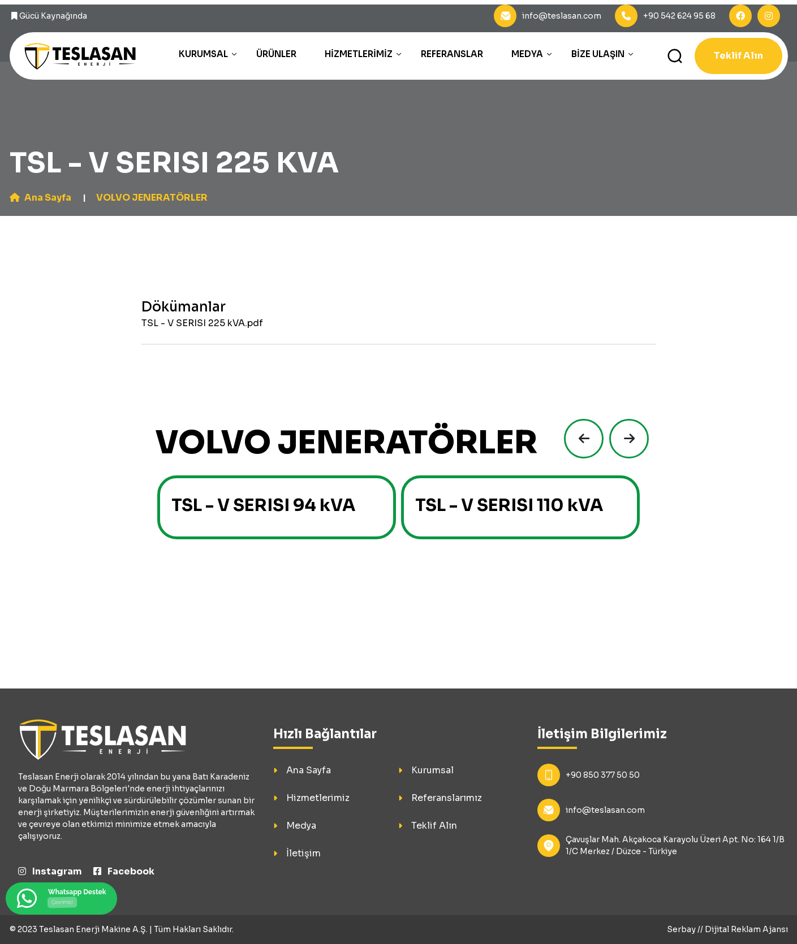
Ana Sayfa (40, 197)
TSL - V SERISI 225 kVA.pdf (202, 323)
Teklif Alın (738, 56)
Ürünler (276, 54)
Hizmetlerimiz (359, 54)
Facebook (123, 871)
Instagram (50, 871)
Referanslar (452, 54)
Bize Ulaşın (597, 54)
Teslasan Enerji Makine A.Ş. (93, 929)
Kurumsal (203, 54)
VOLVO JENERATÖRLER (152, 197)
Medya (527, 54)
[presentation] (581, 438)
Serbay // (686, 929)
